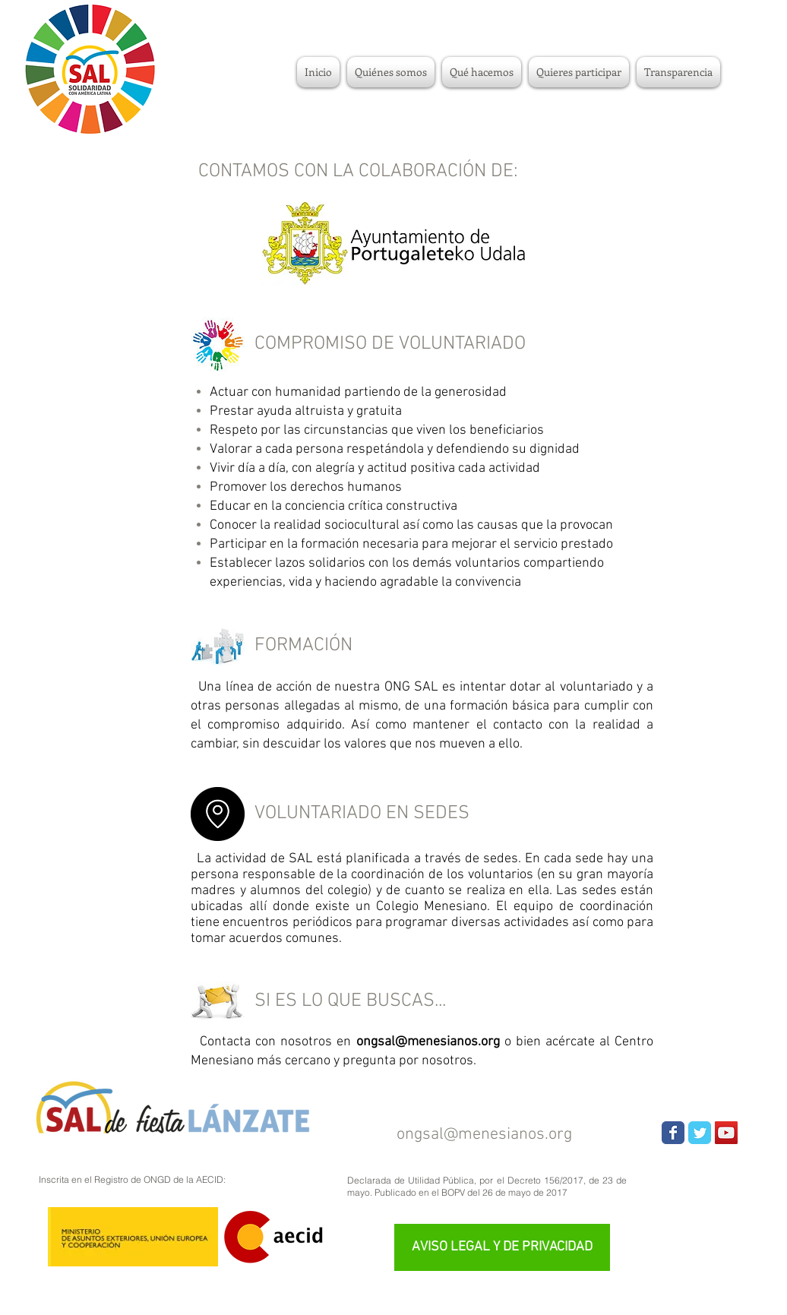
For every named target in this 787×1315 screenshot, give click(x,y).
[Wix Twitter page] (699, 1132)
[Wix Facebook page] (673, 1132)
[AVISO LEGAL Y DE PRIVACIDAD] (502, 1247)
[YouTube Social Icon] (726, 1132)
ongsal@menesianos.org (484, 1134)
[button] (579, 72)
